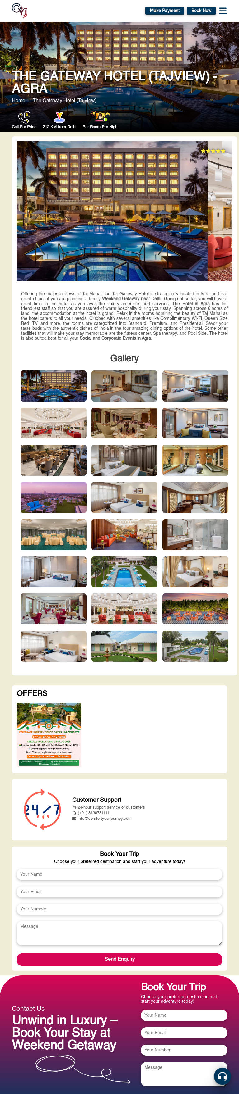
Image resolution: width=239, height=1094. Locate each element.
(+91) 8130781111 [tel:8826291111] (90, 813)
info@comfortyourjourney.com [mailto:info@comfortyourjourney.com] (102, 819)
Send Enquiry (120, 959)
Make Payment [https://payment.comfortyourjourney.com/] (165, 11)
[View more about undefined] (49, 735)
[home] (19, 11)
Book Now (201, 11)
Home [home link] (18, 100)
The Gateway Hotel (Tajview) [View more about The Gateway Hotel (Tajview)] (64, 100)
